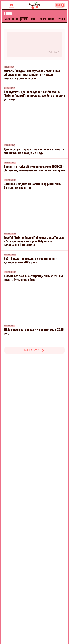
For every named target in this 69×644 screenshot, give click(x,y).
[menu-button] (5, 5)
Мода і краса (11, 19)
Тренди (61, 19)
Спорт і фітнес (47, 19)
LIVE (58, 5)
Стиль (24, 19)
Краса (34, 19)
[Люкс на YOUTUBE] (11, 5)
